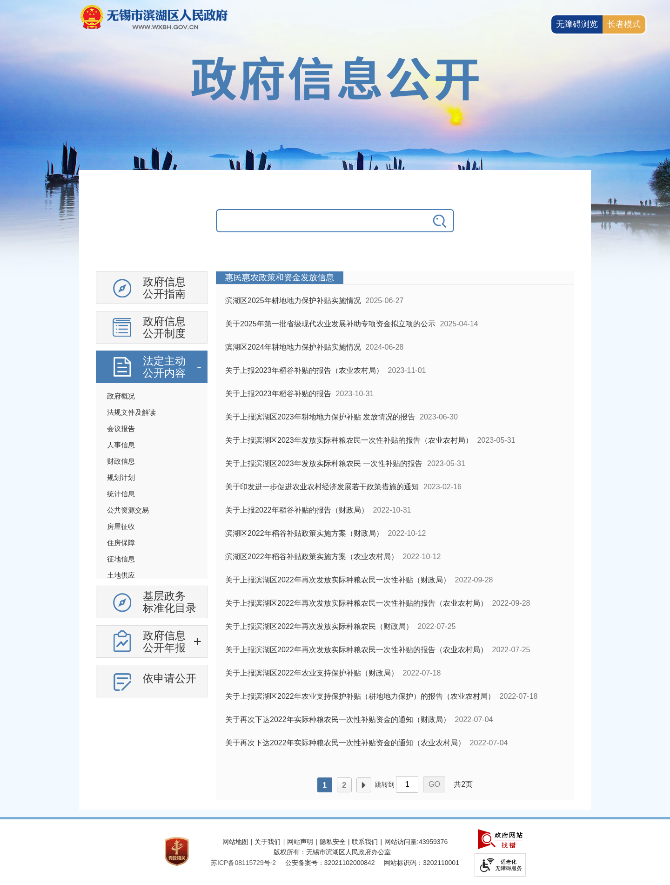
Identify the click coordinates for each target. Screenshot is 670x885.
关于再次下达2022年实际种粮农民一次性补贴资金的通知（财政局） (337, 719)
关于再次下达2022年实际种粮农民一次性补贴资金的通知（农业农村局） (345, 743)
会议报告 (121, 428)
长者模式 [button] (624, 24)
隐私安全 (333, 841)
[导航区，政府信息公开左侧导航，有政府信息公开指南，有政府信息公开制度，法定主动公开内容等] (152, 487)
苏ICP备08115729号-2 (243, 862)
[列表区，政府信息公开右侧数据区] (395, 535)
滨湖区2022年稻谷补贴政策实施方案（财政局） (304, 533)
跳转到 (385, 784)
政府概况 (121, 396)
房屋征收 (121, 526)
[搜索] (440, 220)
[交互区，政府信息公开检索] (335, 227)
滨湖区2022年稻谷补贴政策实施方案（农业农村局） (311, 557)
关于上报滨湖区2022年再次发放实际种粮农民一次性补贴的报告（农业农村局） (356, 603)
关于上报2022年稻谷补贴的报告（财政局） (296, 510)
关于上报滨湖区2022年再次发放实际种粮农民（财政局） (319, 626)
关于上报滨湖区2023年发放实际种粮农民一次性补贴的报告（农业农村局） (349, 440)
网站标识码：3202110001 (421, 862)
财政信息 (121, 461)
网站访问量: (401, 841)
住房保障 (121, 543)
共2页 (463, 784)
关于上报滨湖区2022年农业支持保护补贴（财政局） (311, 673)
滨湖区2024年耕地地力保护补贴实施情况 (293, 347)
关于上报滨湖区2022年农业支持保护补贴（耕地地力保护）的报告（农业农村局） (360, 696)
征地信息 (121, 559)
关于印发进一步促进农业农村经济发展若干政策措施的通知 (322, 487)
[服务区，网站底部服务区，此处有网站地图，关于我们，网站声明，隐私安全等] (335, 852)
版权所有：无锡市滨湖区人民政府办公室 (332, 852)
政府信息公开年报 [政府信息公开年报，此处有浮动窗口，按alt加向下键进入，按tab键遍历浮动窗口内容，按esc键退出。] (164, 641)
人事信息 (121, 445)
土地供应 (121, 575)
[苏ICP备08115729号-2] (243, 862)
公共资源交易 (128, 510)
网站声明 (300, 841)
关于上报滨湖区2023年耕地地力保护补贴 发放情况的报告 (320, 417)
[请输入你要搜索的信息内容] (321, 220)
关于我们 (268, 841)
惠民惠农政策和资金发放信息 (279, 277)
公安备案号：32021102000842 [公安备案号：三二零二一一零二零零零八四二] (330, 862)
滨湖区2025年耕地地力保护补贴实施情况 (293, 300)
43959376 (433, 841)
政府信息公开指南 (164, 288)
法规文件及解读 (131, 412)
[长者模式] (624, 24)
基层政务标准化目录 (169, 602)
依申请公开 (169, 678)
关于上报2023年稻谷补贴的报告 (278, 394)
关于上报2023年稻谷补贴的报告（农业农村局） (304, 370)
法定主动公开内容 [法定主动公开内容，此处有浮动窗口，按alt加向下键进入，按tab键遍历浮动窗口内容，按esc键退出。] (164, 367)
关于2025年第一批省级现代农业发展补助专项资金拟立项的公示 (330, 324)
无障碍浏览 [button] (577, 24)
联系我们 (365, 841)
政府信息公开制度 (164, 327)
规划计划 (121, 477)
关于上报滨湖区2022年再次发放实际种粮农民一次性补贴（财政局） (337, 580)
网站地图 (235, 841)
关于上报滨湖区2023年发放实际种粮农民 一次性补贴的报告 (323, 463)
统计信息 (121, 494)
